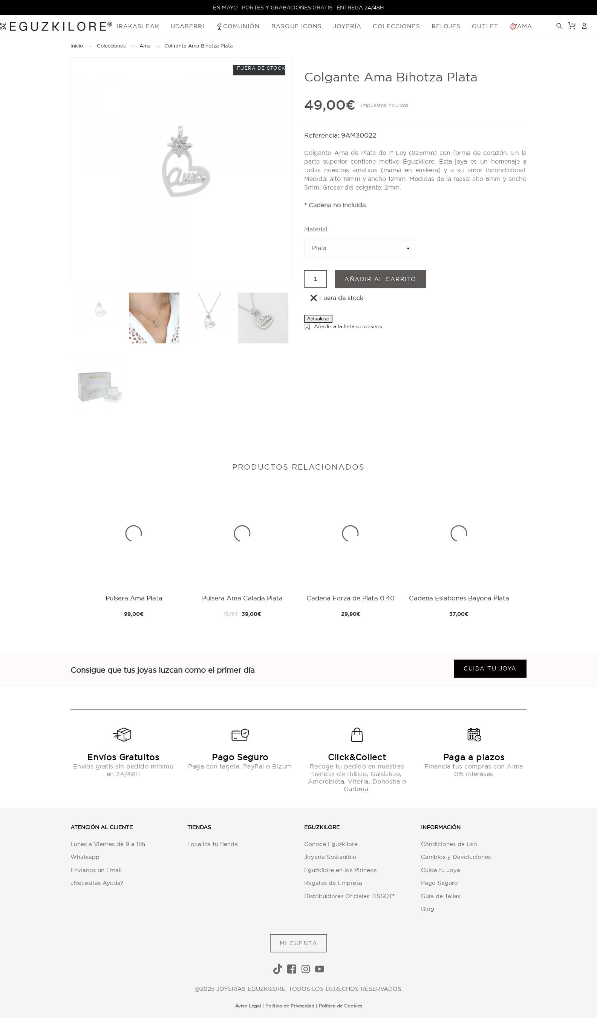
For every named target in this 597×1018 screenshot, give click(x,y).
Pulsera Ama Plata (134, 598)
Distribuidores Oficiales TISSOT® (349, 896)
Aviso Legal (248, 1006)
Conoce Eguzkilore (331, 844)
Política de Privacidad (289, 1006)
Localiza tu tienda (212, 844)
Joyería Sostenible (330, 856)
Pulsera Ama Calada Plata (242, 598)
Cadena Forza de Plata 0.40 (350, 598)
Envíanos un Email (96, 870)
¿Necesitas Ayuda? (96, 882)
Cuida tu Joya (440, 870)
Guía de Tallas (440, 896)
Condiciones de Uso (449, 844)
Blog (427, 908)
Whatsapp (85, 856)
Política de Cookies (340, 1006)
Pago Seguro (439, 882)
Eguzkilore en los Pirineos (340, 870)
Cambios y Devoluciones (456, 856)
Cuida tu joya (490, 668)
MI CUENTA (299, 943)
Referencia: (322, 135)
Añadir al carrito (380, 279)
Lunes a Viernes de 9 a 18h (107, 844)
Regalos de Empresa (333, 882)
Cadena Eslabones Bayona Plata (459, 598)
